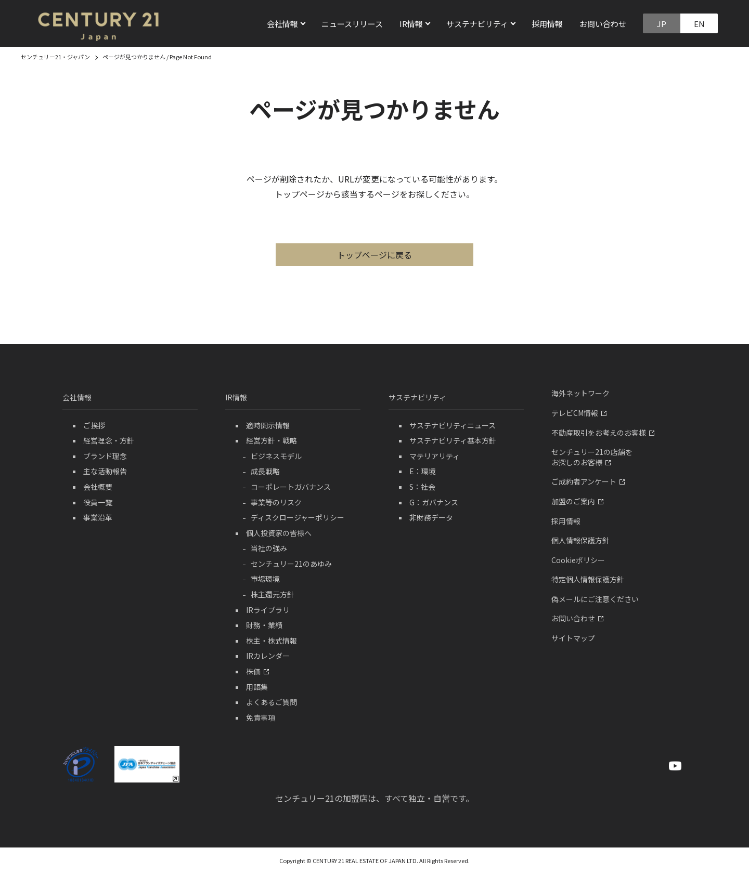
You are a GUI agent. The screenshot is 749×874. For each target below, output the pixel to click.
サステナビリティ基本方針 (452, 440)
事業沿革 (97, 517)
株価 (257, 671)
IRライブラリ (268, 610)
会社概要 (97, 486)
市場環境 (265, 578)
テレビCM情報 (578, 413)
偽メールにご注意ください (595, 599)
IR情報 (236, 397)
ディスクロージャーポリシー (297, 517)
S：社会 (422, 486)
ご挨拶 (94, 425)
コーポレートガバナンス (291, 486)
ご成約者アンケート (588, 481)
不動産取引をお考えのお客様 (602, 432)
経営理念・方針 (108, 440)
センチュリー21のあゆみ (291, 563)
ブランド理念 (105, 456)
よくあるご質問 (271, 702)
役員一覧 (97, 502)
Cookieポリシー (578, 560)
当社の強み (269, 548)
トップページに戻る (374, 255)
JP (661, 23)
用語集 (257, 687)
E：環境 (422, 471)
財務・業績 (264, 625)
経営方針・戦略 (271, 440)
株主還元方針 (272, 594)
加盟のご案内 (577, 501)
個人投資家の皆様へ (279, 533)
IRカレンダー (268, 655)
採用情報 (547, 23)
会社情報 (77, 397)
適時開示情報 (268, 425)
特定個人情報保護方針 (587, 579)
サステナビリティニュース (452, 425)
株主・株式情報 (271, 640)
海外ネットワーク (580, 393)
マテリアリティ (434, 456)
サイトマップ (573, 638)
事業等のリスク (276, 502)
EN (699, 23)
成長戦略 (265, 471)
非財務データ (431, 517)
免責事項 (260, 717)
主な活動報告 (105, 471)
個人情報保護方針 (580, 540)
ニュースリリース (352, 23)
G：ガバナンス (433, 502)
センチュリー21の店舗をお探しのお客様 (591, 457)
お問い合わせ (602, 23)
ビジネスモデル (276, 456)
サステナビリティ (417, 397)
